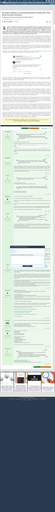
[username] (30, 250)
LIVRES (18, 3)
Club (41, 0)
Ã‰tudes (34, 0)
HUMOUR (43, 3)
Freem (7, 308)
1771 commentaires (18, 33)
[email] (30, 252)
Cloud (16, 2)
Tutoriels (10, 0)
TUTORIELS (7, 3)
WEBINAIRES (14, 3)
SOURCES (30, 3)
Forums (5, 0)
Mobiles (49, 2)
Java (27, 2)
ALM (21, 2)
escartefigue (7, 175)
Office (46, 2)
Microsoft (24, 2)
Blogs (17, 0)
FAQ (13, 0)
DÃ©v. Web (31, 2)
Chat (20, 0)
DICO (40, 3)
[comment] (27, 260)
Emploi (29, 0)
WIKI (37, 3)
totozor (7, 219)
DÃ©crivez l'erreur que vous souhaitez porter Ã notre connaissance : (27, 259)
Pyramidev (7, 364)
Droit (38, 0)
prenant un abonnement (44, 134)
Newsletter (24, 0)
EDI (34, 2)
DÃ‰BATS (34, 3)
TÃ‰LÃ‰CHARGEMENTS (24, 3)
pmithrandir (7, 240)
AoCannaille (7, 201)
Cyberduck (7, 392)
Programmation (38, 2)
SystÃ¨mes (52, 2)
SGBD (43, 2)
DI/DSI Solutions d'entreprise (10, 2)
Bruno (12, 33)
